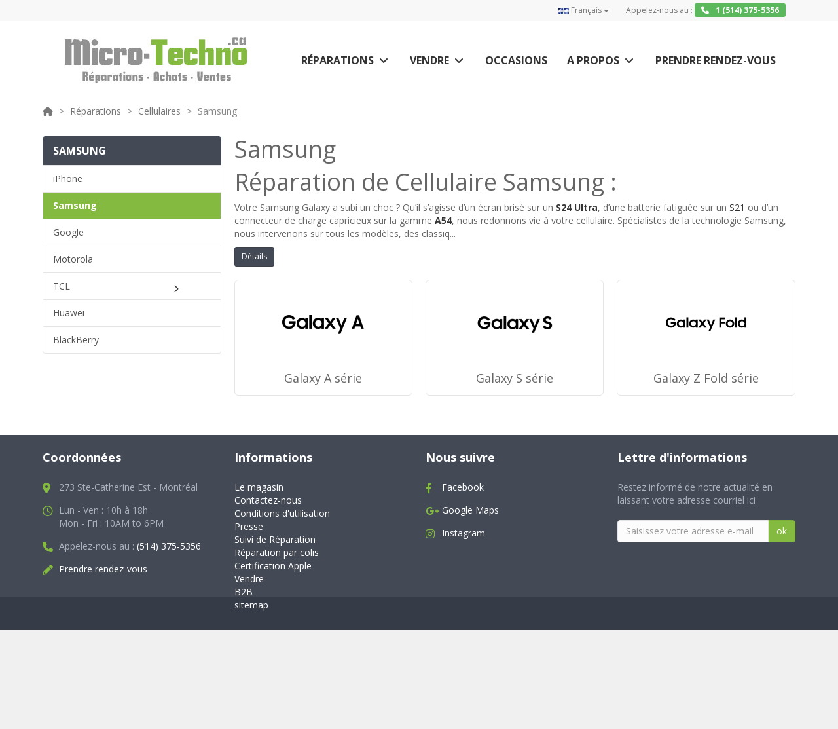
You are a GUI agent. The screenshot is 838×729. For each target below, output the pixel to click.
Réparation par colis (276, 614)
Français (583, 10)
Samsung (75, 205)
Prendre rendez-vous (715, 60)
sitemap (251, 666)
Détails (254, 256)
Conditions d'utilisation (282, 575)
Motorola (73, 259)
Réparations (337, 60)
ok (781, 593)
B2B (243, 653)
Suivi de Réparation (275, 601)
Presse (248, 588)
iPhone (67, 178)
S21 (737, 207)
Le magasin (258, 549)
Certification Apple (273, 628)
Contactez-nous (268, 562)
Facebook (463, 549)
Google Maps (470, 572)
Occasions (516, 60)
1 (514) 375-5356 (740, 10)
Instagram (463, 595)
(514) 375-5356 (169, 608)
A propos (593, 60)
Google (68, 232)
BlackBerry (76, 339)
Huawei (68, 313)
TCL (61, 286)
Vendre (429, 60)
